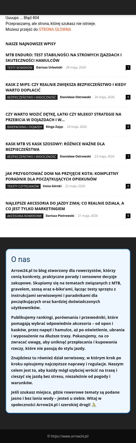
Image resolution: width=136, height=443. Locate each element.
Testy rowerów (19, 67)
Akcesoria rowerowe (24, 216)
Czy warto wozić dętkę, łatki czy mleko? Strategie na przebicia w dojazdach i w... (63, 116)
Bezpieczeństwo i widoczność (31, 97)
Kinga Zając (54, 126)
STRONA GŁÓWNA (55, 29)
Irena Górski (52, 186)
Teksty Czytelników (23, 186)
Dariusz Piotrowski (60, 215)
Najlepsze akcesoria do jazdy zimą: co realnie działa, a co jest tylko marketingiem (65, 205)
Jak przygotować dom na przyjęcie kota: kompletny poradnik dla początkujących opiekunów (62, 176)
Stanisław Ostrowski (75, 97)
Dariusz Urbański (49, 67)
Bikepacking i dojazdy (24, 127)
